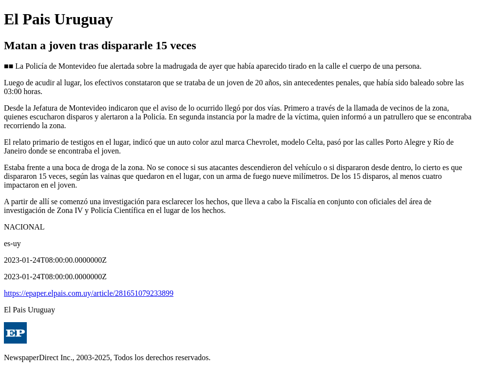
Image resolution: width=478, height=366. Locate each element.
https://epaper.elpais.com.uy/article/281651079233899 (88, 293)
